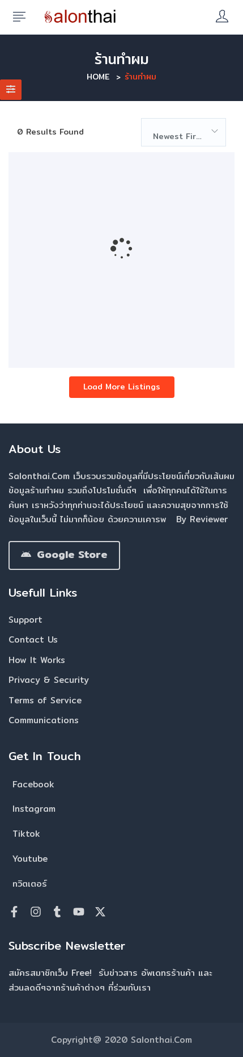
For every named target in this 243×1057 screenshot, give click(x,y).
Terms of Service (45, 700)
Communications (43, 720)
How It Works (36, 659)
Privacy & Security (48, 679)
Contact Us (33, 639)
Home (98, 76)
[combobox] (183, 132)
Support (25, 619)
